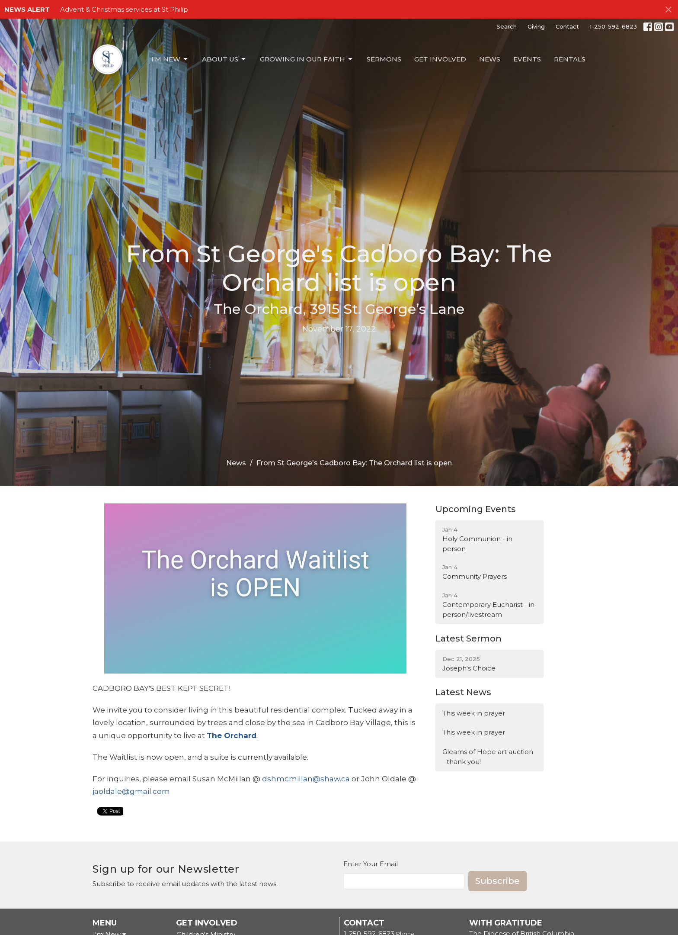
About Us (224, 59)
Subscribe (497, 881)
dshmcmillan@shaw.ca (306, 778)
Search (506, 26)
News (489, 59)
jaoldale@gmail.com (131, 791)
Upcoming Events (475, 509)
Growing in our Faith (307, 59)
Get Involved (440, 59)
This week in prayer (473, 713)
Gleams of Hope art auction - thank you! (487, 757)
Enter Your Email (370, 864)
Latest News (463, 692)
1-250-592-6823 (613, 26)
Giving (536, 26)
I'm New (170, 59)
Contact (567, 26)
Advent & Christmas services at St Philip (124, 9)
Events (527, 59)
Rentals (569, 59)
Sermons (384, 59)
